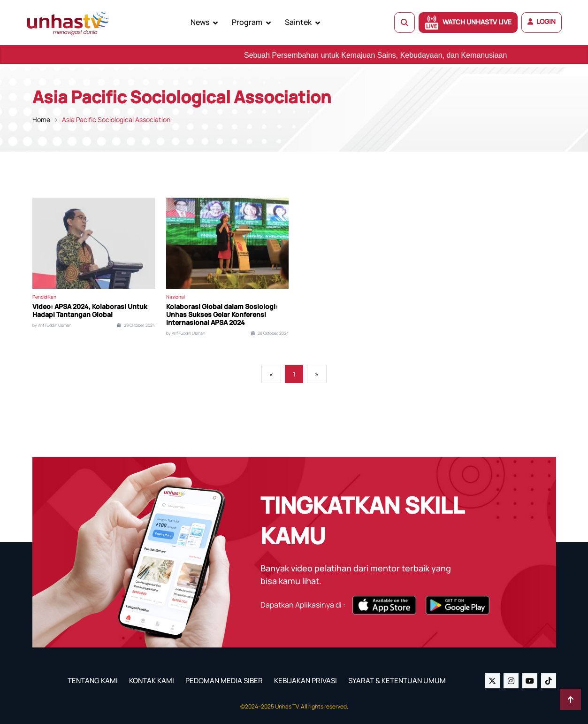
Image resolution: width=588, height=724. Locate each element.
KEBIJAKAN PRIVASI (305, 680)
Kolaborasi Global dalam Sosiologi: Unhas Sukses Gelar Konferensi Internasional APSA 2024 (222, 314)
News (200, 22)
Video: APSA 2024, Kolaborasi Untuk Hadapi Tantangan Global (89, 311)
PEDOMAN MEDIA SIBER (224, 680)
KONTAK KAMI (151, 680)
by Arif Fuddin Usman (51, 325)
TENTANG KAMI (93, 680)
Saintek (298, 22)
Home (41, 119)
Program (247, 22)
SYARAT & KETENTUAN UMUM (397, 680)
